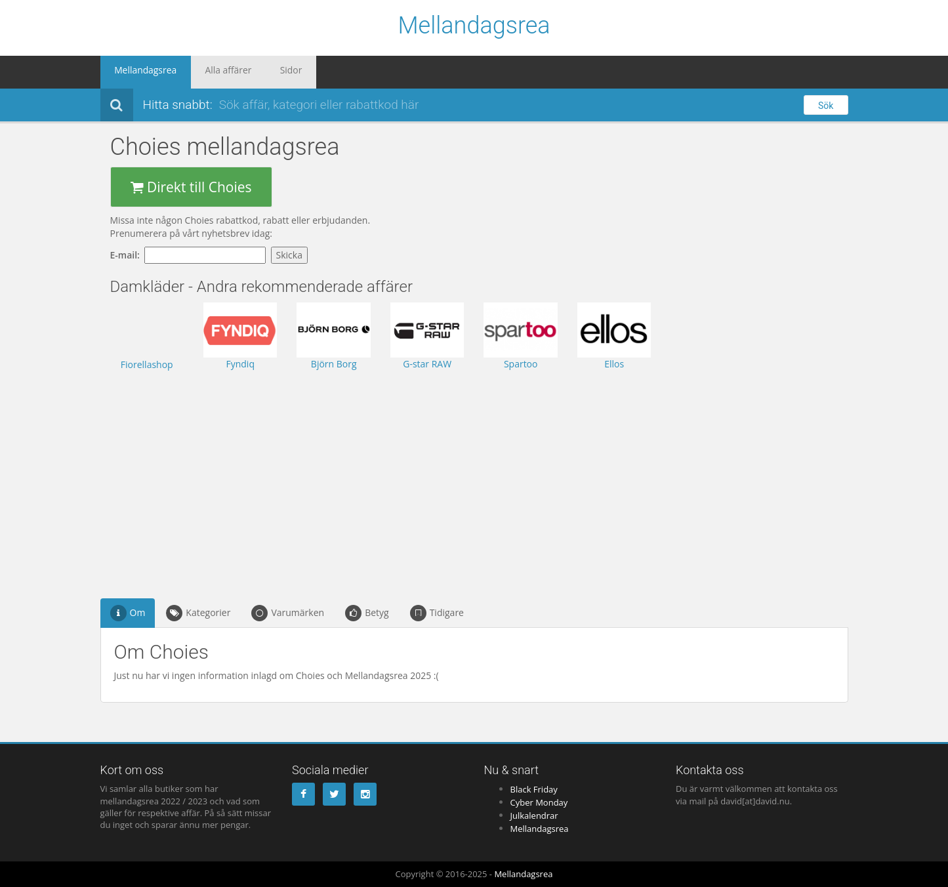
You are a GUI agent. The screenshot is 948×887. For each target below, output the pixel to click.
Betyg (367, 613)
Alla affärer (210, 72)
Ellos (614, 364)
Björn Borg (334, 364)
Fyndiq (240, 364)
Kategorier (198, 613)
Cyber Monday (539, 802)
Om (128, 613)
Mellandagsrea (474, 26)
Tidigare (437, 613)
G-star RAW (427, 364)
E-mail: (127, 255)
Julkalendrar (534, 815)
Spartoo (521, 364)
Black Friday (534, 789)
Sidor (261, 72)
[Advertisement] (380, 476)
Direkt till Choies (191, 187)
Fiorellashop (147, 364)
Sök (825, 105)
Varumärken (287, 613)
